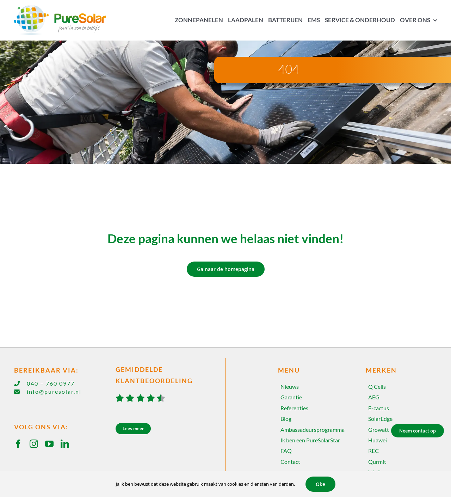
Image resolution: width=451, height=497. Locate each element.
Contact (290, 461)
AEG (373, 397)
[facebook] (18, 444)
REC (373, 450)
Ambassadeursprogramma (312, 429)
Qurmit (377, 461)
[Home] (65, 20)
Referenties (294, 408)
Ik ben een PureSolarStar (310, 440)
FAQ (286, 450)
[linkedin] (65, 444)
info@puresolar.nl (54, 391)
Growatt (378, 429)
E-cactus (378, 408)
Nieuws (289, 386)
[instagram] (34, 444)
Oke (320, 484)
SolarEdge (380, 418)
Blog (285, 418)
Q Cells (377, 386)
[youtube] (49, 444)
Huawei (377, 440)
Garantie (291, 397)
